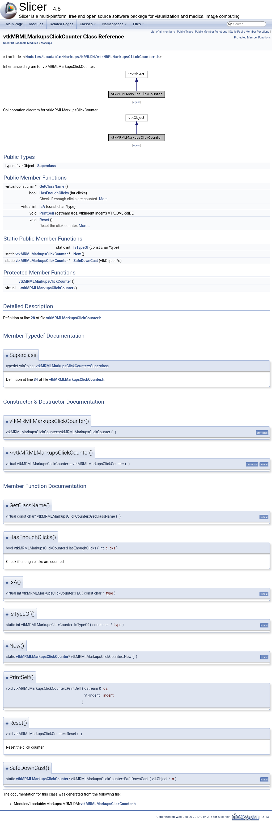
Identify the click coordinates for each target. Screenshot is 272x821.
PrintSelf (47, 213)
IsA (42, 206)
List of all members (163, 31)
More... (104, 199)
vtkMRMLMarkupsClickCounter (41, 254)
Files (139, 25)
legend (136, 102)
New (77, 254)
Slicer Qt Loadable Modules (20, 43)
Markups (46, 43)
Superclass (46, 166)
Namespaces (115, 25)
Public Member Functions (211, 31)
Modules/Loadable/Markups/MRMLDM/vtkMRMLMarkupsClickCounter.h (92, 56)
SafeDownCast (85, 261)
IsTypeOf (80, 247)
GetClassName (52, 186)
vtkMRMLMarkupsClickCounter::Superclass (72, 366)
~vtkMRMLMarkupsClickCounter (46, 288)
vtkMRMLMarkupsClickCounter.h (73, 318)
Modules (36, 24)
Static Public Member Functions (249, 31)
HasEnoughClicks (54, 193)
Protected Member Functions (252, 37)
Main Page (14, 24)
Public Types (185, 31)
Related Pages (61, 24)
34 (36, 379)
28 (33, 318)
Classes (88, 25)
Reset (44, 220)
